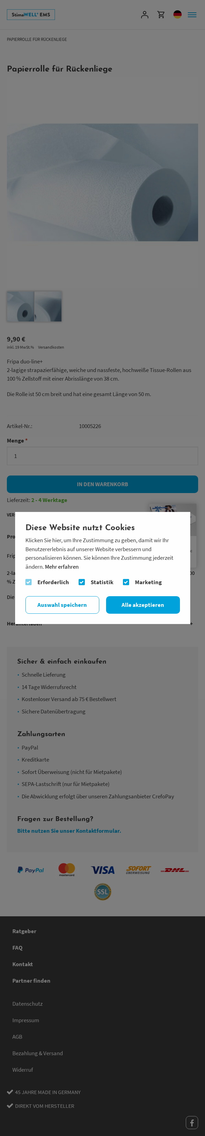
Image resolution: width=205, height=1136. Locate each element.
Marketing (148, 582)
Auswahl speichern (62, 605)
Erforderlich (53, 582)
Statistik (102, 582)
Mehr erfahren (62, 567)
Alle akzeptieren (143, 605)
